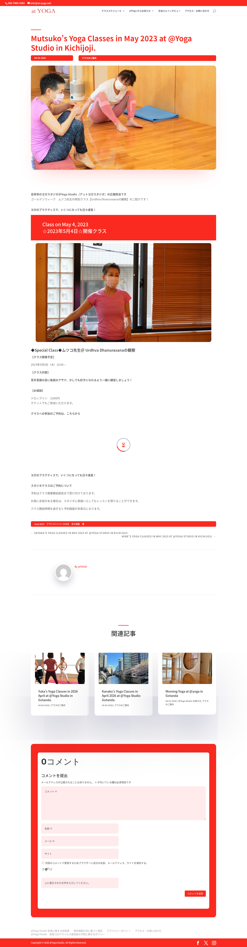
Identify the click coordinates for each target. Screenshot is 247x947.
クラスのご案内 (89, 58)
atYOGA (82, 566)
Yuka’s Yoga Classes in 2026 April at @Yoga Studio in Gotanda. (58, 695)
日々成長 (76, 524)
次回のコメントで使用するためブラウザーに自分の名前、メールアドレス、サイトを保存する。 (96, 863)
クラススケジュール (111, 11)
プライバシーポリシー (119, 930)
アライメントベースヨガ (58, 524)
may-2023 (39, 524)
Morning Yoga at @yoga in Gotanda (184, 693)
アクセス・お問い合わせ (197, 11)
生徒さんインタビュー (169, 11)
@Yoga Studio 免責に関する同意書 (50, 930)
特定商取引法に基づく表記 (88, 930)
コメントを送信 (195, 893)
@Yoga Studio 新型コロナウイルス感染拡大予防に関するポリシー (68, 934)
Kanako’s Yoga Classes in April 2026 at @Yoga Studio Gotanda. (121, 695)
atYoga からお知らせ (140, 11)
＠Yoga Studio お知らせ (189, 701)
